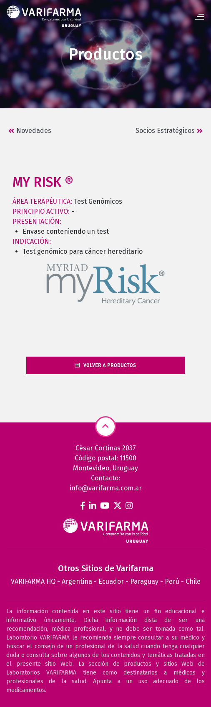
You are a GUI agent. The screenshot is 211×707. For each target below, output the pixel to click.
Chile (193, 581)
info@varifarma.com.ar (106, 488)
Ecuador (111, 581)
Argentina (77, 581)
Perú (172, 581)
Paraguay (144, 581)
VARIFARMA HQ (33, 581)
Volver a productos (105, 365)
